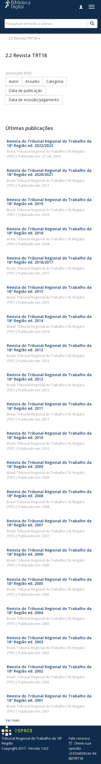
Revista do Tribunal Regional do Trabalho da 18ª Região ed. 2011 (49, 406)
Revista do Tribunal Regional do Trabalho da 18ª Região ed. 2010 (49, 435)
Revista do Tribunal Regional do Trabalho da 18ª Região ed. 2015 (49, 289)
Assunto (32, 81)
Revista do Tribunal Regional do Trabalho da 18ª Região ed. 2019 (49, 201)
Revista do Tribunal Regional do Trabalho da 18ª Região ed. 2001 (49, 698)
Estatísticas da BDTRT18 (82, 756)
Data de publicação (25, 90)
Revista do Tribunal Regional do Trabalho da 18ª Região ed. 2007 (49, 522)
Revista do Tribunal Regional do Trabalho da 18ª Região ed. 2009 (49, 464)
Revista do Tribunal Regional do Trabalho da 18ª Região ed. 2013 (49, 347)
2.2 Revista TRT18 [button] (24, 38)
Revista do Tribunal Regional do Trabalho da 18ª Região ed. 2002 (49, 668)
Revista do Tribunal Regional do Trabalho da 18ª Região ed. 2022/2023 (49, 143)
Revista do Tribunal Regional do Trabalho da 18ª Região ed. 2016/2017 (49, 260)
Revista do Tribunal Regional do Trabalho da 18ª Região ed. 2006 (49, 552)
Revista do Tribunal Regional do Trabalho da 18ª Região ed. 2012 (49, 376)
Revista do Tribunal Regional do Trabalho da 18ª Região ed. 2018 (49, 230)
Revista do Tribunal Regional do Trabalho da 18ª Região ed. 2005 (49, 581)
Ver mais (12, 720)
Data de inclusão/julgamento (34, 99)
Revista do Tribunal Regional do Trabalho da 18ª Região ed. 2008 (49, 493)
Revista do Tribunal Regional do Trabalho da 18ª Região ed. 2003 (49, 639)
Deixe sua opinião (80, 746)
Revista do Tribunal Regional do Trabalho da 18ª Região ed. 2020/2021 (49, 172)
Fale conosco (79, 738)
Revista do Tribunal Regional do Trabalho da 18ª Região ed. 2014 (49, 318)
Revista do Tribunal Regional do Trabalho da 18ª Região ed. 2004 (49, 610)
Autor (14, 81)
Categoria (54, 81)
